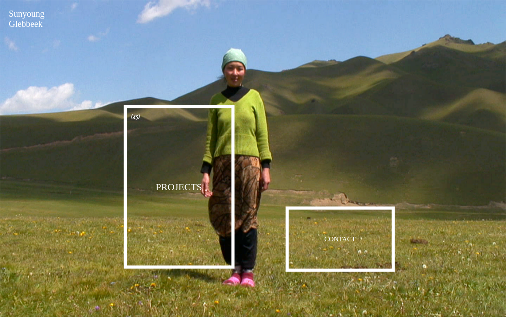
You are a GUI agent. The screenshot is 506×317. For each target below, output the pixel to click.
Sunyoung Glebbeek (26, 19)
